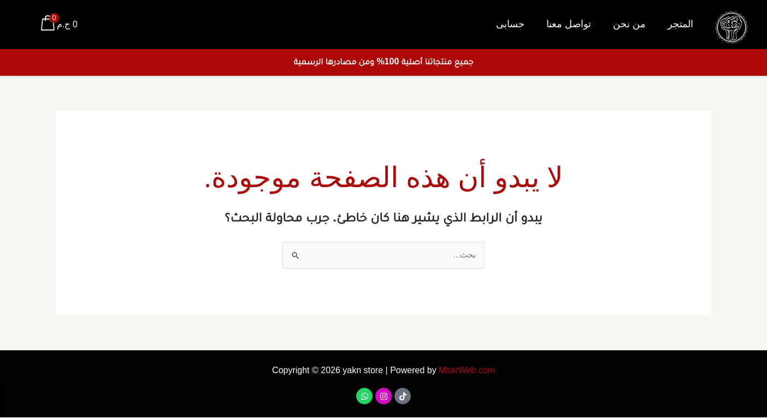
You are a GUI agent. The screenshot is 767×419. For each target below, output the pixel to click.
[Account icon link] (24, 24)
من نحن (629, 24)
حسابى (510, 24)
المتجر (680, 24)
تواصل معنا (568, 24)
